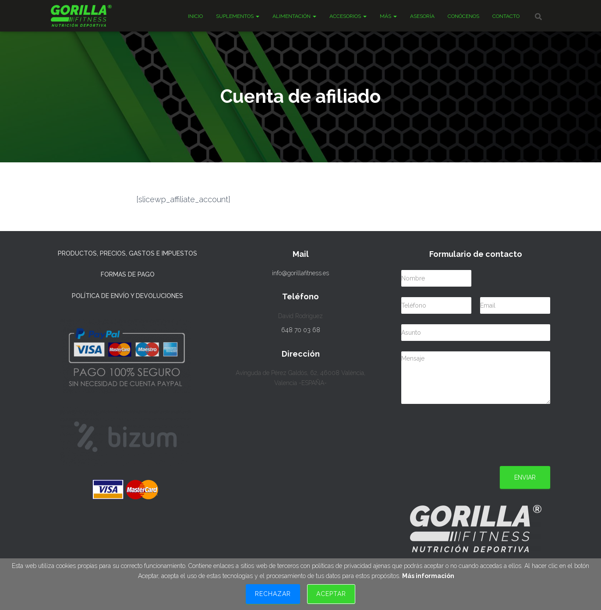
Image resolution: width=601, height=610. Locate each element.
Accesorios (348, 16)
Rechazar (273, 593)
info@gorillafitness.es (300, 273)
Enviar (525, 477)
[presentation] (467, 451)
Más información (428, 575)
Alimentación (294, 16)
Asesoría (422, 16)
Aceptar (331, 593)
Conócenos (463, 16)
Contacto (506, 16)
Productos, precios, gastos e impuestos (127, 253)
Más (388, 16)
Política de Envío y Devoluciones (127, 295)
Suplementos (237, 16)
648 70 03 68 (300, 329)
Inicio (195, 16)
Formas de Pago (128, 274)
